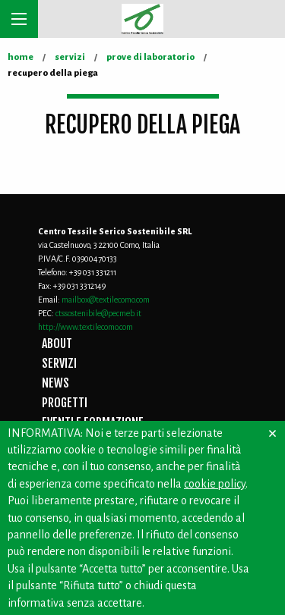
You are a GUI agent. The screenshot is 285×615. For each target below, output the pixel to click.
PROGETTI (64, 402)
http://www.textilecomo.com (85, 326)
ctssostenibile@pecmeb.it (98, 313)
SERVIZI (59, 363)
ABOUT (57, 343)
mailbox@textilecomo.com (106, 299)
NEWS (55, 383)
